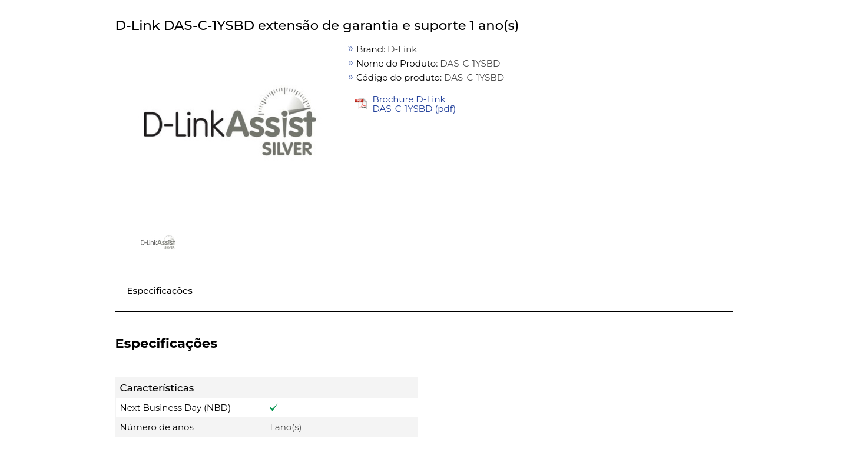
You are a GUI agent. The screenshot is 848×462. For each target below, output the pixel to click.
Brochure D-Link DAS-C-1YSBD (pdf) (414, 104)
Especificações (160, 290)
